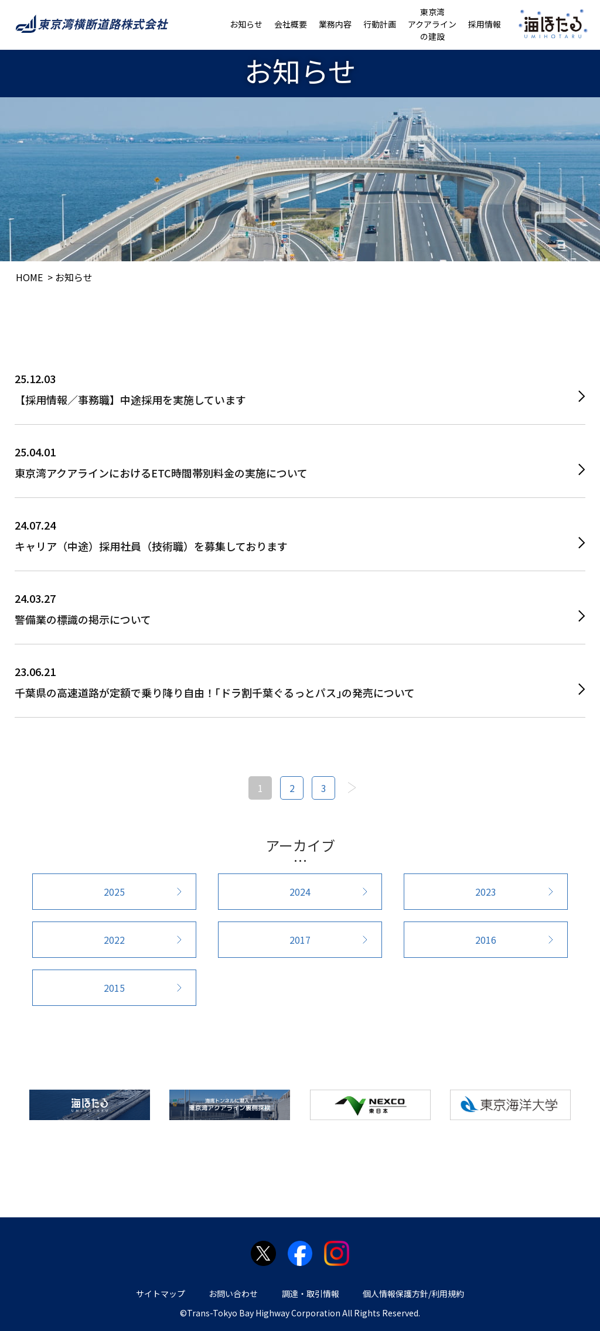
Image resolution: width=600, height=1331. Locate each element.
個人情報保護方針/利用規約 (413, 1293)
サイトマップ (160, 1293)
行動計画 (379, 24)
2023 (485, 892)
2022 (114, 940)
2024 (300, 892)
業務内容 (335, 24)
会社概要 (290, 24)
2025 (114, 892)
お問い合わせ (233, 1293)
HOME (29, 277)
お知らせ (246, 24)
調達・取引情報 (310, 1293)
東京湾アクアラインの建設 (432, 24)
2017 (300, 940)
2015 (114, 988)
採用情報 (484, 24)
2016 (485, 940)
